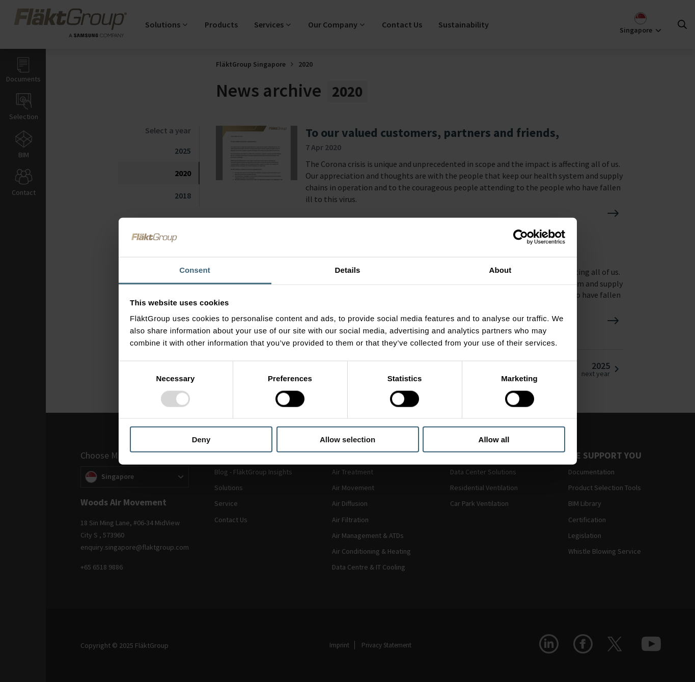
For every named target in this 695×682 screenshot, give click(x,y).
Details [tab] (347, 269)
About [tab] (500, 269)
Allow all (494, 439)
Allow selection (347, 439)
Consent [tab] (194, 269)
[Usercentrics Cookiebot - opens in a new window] (520, 237)
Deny (201, 439)
